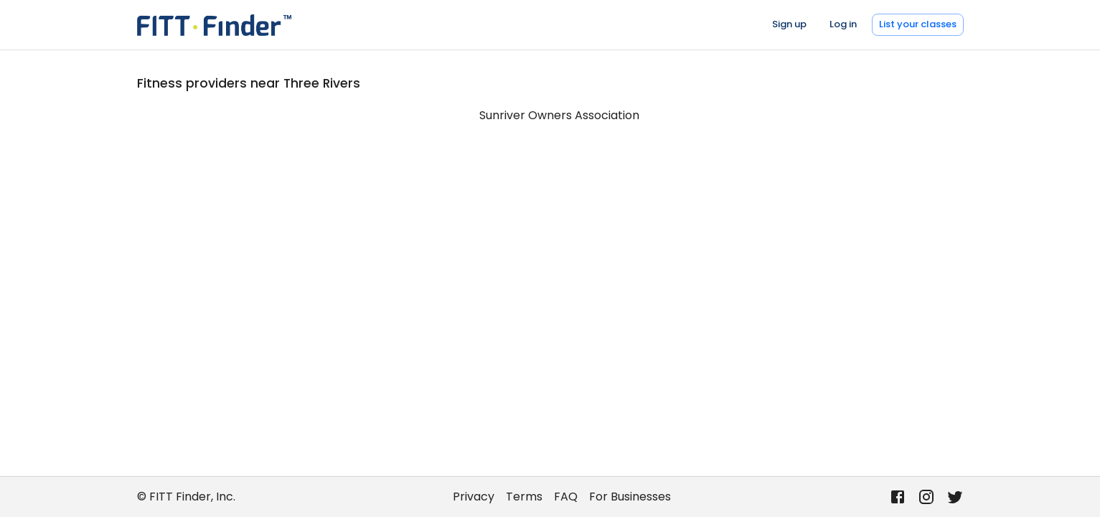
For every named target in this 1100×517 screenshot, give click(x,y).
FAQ (566, 496)
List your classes (917, 24)
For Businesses (630, 496)
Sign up (789, 24)
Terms (524, 496)
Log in (843, 24)
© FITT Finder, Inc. (186, 496)
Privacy (473, 496)
